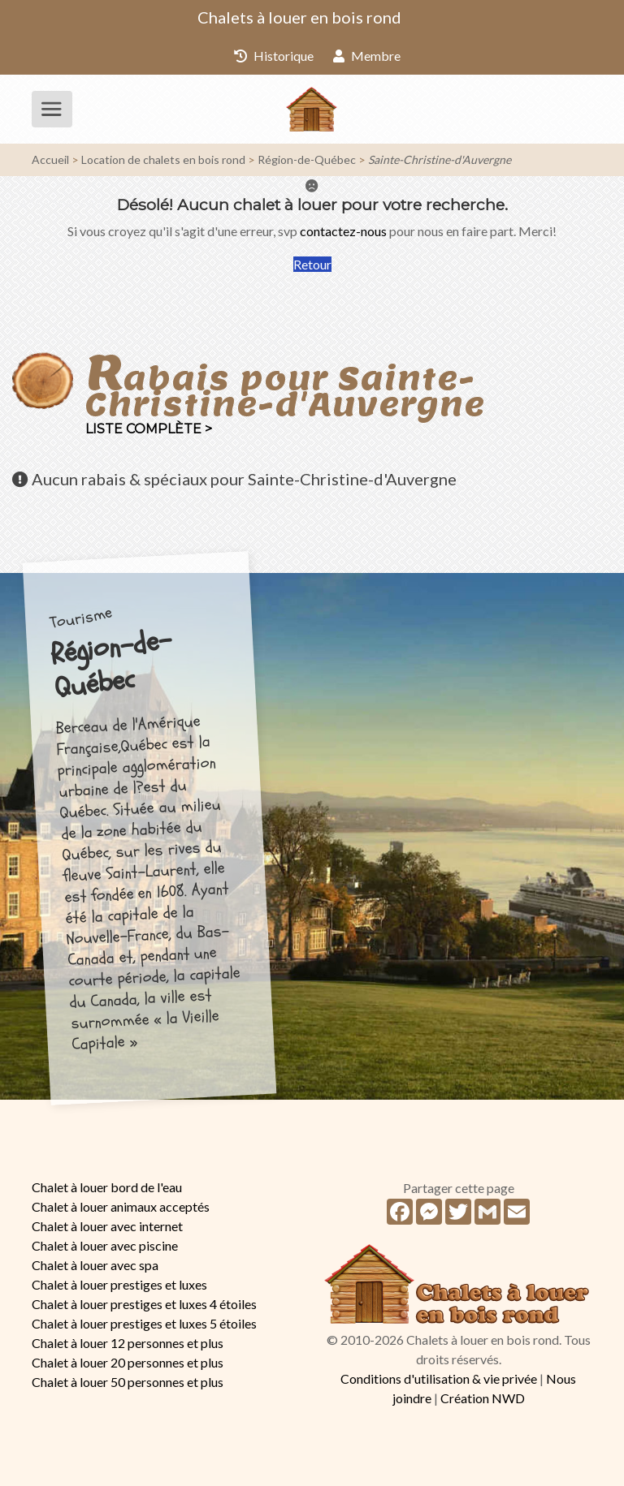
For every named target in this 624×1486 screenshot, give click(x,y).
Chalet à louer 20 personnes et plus (127, 1362)
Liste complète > (148, 429)
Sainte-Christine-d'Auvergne (439, 159)
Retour (312, 264)
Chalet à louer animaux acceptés (121, 1206)
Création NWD (482, 1398)
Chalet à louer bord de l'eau (107, 1187)
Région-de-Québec (307, 159)
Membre (367, 55)
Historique (274, 55)
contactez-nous (343, 231)
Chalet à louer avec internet (107, 1226)
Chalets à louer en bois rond (299, 17)
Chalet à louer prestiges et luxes (119, 1284)
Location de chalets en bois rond (163, 159)
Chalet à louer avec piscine (105, 1245)
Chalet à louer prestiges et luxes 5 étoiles (144, 1323)
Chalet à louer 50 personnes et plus (127, 1381)
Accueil (50, 159)
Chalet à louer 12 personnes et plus (127, 1342)
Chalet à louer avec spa (95, 1265)
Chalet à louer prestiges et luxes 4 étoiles (144, 1304)
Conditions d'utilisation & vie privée (438, 1378)
